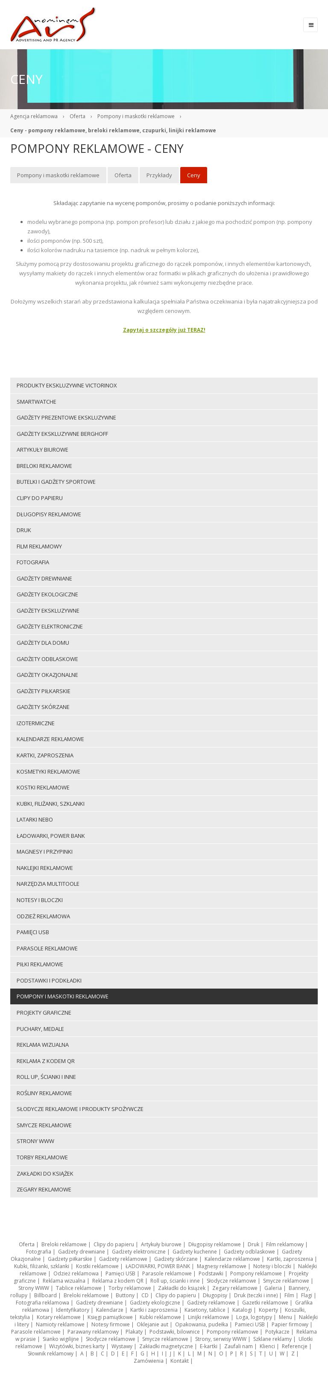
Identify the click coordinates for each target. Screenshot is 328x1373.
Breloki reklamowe (64, 1244)
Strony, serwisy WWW (220, 1339)
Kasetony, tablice (205, 1309)
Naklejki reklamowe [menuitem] (45, 868)
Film (289, 1295)
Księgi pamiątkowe (110, 1317)
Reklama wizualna (64, 1280)
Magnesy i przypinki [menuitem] (45, 851)
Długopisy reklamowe (214, 1244)
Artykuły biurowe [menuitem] (42, 449)
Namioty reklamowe (60, 1324)
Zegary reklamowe (235, 1288)
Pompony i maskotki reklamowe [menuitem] (58, 175)
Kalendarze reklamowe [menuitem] (50, 739)
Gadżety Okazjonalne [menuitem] (47, 675)
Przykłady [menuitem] (159, 175)
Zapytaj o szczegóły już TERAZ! (164, 330)
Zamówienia (149, 1360)
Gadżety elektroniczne (139, 1251)
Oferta (77, 116)
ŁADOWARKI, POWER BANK (158, 1266)
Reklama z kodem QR (118, 1280)
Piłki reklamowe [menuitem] (40, 964)
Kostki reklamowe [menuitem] (43, 787)
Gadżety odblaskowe (249, 1251)
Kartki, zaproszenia (290, 1259)
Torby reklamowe (129, 1288)
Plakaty (134, 1331)
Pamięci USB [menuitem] (33, 932)
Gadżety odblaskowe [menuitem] (47, 659)
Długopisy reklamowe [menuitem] (49, 514)
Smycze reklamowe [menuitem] (44, 1125)
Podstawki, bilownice (174, 1331)
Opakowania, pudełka (201, 1324)
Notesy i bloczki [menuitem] (40, 900)
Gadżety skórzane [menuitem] (43, 707)
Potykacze (277, 1331)
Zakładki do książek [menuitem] (45, 1173)
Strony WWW (33, 1288)
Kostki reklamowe (97, 1266)
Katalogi (242, 1309)
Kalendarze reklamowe (232, 1259)
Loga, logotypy (254, 1317)
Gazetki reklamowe (265, 1302)
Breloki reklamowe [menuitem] (44, 466)
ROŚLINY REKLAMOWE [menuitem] (44, 1093)
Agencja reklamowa (34, 116)
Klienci (267, 1346)
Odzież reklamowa (76, 1273)
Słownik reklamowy (50, 1353)
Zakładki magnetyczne (166, 1346)
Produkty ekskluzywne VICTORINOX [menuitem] (67, 385)
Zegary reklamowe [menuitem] (44, 1189)
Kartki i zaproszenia (154, 1309)
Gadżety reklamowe (123, 1259)
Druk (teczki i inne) (256, 1295)
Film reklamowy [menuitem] (39, 546)
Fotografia (38, 1251)
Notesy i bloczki (272, 1266)
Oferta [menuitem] (123, 175)
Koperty (268, 1309)
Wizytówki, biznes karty (77, 1346)
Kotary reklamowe (59, 1317)
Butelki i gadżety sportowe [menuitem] (56, 481)
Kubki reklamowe (160, 1317)
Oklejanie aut (152, 1324)
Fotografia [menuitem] (33, 562)
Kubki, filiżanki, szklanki (41, 1266)
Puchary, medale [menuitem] (40, 1029)
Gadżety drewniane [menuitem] (44, 578)
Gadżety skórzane (176, 1259)
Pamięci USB (120, 1273)
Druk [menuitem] (24, 530)
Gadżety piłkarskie (70, 1259)
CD (145, 1295)
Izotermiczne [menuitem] (36, 723)
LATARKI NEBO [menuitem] (35, 819)
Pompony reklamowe (256, 1273)
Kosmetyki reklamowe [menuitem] (48, 771)
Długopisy (215, 1295)
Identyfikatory (72, 1309)
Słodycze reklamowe (231, 1280)
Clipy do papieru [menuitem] (40, 498)
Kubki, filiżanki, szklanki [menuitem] (51, 803)
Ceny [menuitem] (193, 175)
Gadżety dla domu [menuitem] (43, 642)
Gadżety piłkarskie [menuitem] (43, 691)
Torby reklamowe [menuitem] (42, 1157)
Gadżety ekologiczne (155, 1302)
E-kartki (208, 1346)
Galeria (273, 1288)
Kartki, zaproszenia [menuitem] (45, 755)
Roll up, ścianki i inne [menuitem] (46, 1077)
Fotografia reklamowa (42, 1302)
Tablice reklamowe (79, 1288)
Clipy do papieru (114, 1244)
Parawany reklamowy (93, 1331)
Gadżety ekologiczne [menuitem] (47, 594)
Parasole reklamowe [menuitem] (47, 948)
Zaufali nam (238, 1346)
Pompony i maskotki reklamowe (136, 116)
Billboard (45, 1295)
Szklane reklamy (272, 1339)
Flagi (306, 1295)
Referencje (295, 1346)
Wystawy (121, 1346)
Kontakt (179, 1360)
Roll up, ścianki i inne (175, 1280)
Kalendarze (109, 1309)
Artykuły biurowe (161, 1244)
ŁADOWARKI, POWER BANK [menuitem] (51, 836)
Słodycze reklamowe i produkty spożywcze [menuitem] (80, 1109)
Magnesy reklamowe (221, 1266)
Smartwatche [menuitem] (36, 401)
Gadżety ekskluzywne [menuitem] (48, 610)
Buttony (125, 1295)
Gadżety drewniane (81, 1251)
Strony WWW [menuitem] (35, 1141)
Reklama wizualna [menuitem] (43, 1044)
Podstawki (211, 1273)
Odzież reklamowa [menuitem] (43, 916)
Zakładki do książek (181, 1288)
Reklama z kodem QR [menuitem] (46, 1061)
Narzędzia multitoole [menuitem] (48, 884)
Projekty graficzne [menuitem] (44, 1012)
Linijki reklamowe (208, 1317)
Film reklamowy (285, 1244)
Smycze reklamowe (286, 1280)
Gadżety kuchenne (195, 1251)
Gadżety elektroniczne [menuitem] (50, 626)
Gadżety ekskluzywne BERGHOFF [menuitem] (62, 434)
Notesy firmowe (110, 1324)
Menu (285, 1317)
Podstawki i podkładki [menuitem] (49, 980)
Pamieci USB (250, 1324)
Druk (253, 1244)
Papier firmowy (290, 1324)
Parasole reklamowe (167, 1273)
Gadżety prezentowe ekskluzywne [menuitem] (66, 417)
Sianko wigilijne (61, 1339)
